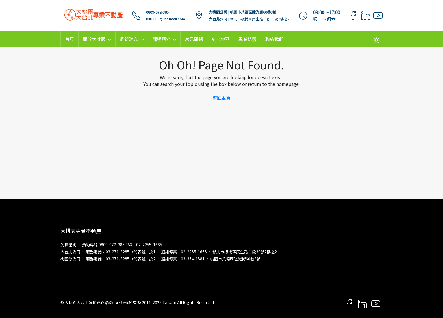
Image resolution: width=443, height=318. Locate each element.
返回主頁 (221, 97)
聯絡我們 (274, 39)
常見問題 (194, 39)
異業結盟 (247, 39)
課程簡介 (161, 39)
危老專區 (221, 39)
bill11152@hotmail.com (165, 18)
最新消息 (129, 39)
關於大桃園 (94, 39)
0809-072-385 (157, 12)
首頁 (69, 39)
